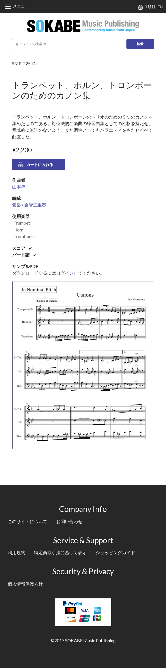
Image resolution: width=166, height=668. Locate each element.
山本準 (18, 186)
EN (160, 6)
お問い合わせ (69, 521)
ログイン (65, 272)
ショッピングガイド (115, 552)
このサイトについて (27, 521)
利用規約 (16, 552)
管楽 (16, 204)
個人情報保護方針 (25, 583)
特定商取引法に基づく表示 (60, 552)
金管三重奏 (35, 204)
